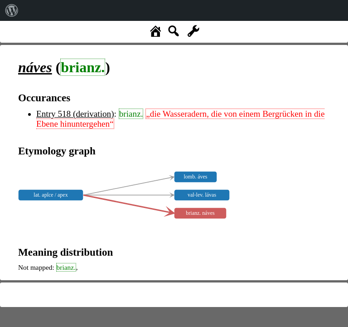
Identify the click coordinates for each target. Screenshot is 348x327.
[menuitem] (12, 10)
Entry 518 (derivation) (75, 114)
